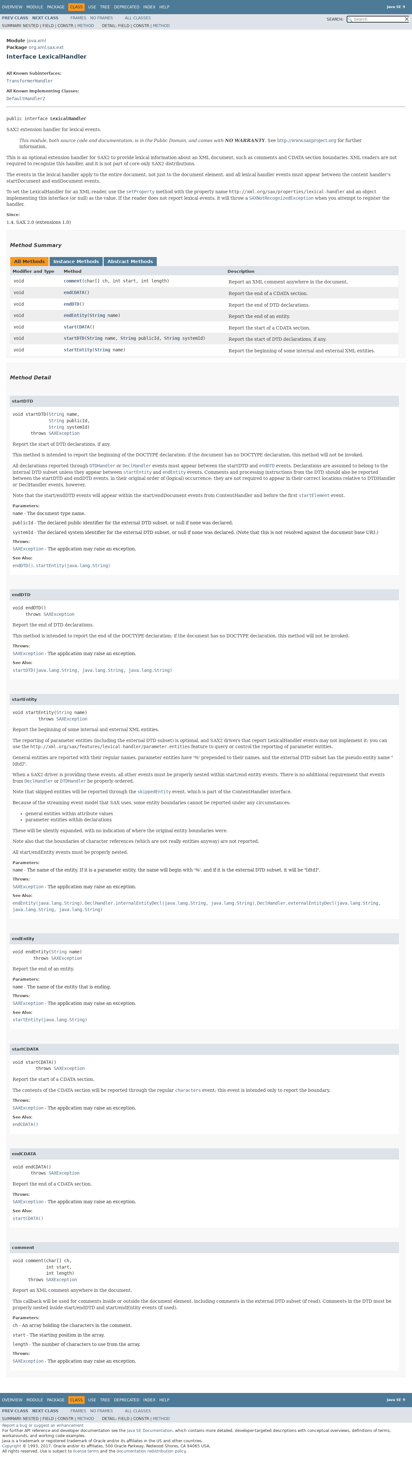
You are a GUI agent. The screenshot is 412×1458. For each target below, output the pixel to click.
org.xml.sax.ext (46, 47)
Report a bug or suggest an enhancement (43, 1425)
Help (164, 7)
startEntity (78, 349)
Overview (12, 7)
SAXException (64, 433)
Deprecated (126, 7)
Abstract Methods (130, 261)
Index (149, 7)
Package (56, 7)
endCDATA (74, 292)
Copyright (11, 1446)
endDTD (71, 304)
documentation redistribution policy (151, 1451)
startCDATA (76, 326)
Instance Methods (76, 261)
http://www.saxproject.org (306, 140)
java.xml (36, 40)
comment (73, 280)
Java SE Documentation (150, 1430)
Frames (78, 18)
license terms (86, 1451)
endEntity (75, 315)
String (97, 315)
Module (34, 7)
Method (85, 26)
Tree (105, 7)
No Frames (101, 18)
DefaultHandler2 (25, 98)
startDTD (74, 338)
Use (92, 7)
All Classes (138, 18)
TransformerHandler (29, 80)
